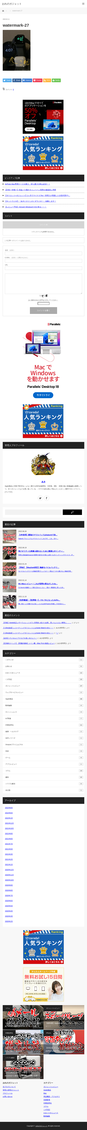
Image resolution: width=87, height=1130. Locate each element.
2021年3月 (9, 854)
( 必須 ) (9, 250)
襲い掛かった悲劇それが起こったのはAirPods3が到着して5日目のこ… (42, 604)
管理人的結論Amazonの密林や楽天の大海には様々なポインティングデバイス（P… (46, 555)
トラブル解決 (44, 783)
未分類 (44, 790)
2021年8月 (9, 839)
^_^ (57, 633)
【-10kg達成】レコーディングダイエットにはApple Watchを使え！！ (28, 628)
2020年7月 (9, 896)
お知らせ (44, 666)
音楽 (44, 751)
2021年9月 (9, 834)
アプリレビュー (44, 764)
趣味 (44, 777)
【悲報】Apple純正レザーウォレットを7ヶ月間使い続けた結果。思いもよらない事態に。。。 (37, 623)
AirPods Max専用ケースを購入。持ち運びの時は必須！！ (27, 184)
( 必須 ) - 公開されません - (17, 257)
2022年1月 (9, 818)
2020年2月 (9, 921)
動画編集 (44, 705)
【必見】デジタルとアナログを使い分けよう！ (20, 638)
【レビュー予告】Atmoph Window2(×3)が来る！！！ (25, 207)
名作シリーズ (44, 738)
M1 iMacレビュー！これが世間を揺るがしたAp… (38, 584)
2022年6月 (9, 813)
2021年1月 (9, 865)
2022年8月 (9, 808)
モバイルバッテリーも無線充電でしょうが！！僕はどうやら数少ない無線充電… (45, 571)
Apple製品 (44, 699)
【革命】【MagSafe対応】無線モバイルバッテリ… (38, 568)
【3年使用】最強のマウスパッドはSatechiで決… (37, 535)
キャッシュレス (44, 712)
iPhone (48, 1033)
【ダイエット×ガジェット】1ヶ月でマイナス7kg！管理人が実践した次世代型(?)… (37, 195)
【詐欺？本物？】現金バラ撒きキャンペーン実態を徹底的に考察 (30, 190)
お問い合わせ (8, 1097)
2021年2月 (9, 859)
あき (43, 482)
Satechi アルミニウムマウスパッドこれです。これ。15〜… (38, 538)
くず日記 (44, 679)
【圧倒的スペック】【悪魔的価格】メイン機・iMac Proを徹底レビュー (29, 643)
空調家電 (47, 1100)
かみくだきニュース (44, 672)
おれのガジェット (41, 1126)
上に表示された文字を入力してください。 (43, 300)
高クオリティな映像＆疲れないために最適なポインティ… (41, 551)
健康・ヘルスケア (44, 731)
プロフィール (8, 1093)
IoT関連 (44, 718)
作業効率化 (44, 725)
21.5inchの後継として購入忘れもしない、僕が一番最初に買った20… (41, 587)
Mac (45, 1093)
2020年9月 (9, 885)
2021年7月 (9, 844)
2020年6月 (9, 901)
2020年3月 (9, 916)
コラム (44, 770)
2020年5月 (9, 906)
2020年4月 (9, 911)
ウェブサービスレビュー (44, 692)
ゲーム (44, 757)
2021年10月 (9, 828)
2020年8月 (9, 890)
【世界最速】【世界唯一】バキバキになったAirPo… (39, 600)
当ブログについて (9, 1087)
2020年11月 (9, 875)
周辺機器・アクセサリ (52, 1097)
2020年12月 (9, 870)
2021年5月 (9, 849)
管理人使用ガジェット (11, 1090)
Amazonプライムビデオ (44, 744)
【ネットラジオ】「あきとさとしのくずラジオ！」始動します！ (30, 201)
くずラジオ (44, 659)
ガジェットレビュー (44, 686)
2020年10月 (9, 880)
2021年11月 (9, 823)
